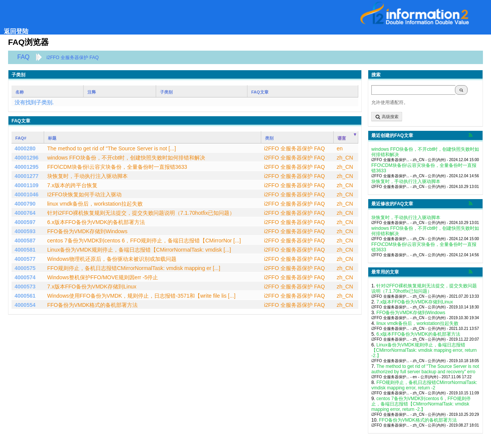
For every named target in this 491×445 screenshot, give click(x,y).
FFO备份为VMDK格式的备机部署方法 (418, 420)
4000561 (25, 296)
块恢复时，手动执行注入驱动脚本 (405, 181)
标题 (52, 138)
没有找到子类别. (34, 102)
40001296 (26, 158)
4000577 (25, 259)
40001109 (26, 185)
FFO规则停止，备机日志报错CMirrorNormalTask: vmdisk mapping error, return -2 (424, 385)
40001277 (26, 176)
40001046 (26, 194)
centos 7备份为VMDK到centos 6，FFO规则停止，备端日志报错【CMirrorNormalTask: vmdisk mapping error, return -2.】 (421, 404)
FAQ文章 (260, 92)
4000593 (25, 231)
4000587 (25, 240)
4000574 (25, 277)
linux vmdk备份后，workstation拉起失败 (417, 323)
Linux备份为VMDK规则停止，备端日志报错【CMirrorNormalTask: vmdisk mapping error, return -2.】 (424, 350)
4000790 (25, 204)
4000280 (25, 148)
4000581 (25, 250)
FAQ (23, 57)
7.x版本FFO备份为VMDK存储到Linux (414, 302)
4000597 (25, 222)
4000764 (25, 213)
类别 (269, 138)
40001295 (26, 167)
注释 (91, 92)
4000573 (25, 286)
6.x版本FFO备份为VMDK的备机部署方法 (418, 334)
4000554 (25, 305)
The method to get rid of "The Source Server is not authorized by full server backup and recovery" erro (425, 369)
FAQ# (20, 138)
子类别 (166, 92)
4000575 (25, 268)
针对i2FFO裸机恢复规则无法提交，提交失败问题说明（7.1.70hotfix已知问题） (424, 288)
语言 (342, 138)
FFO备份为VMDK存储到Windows (410, 312)
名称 (19, 92)
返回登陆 (16, 31)
